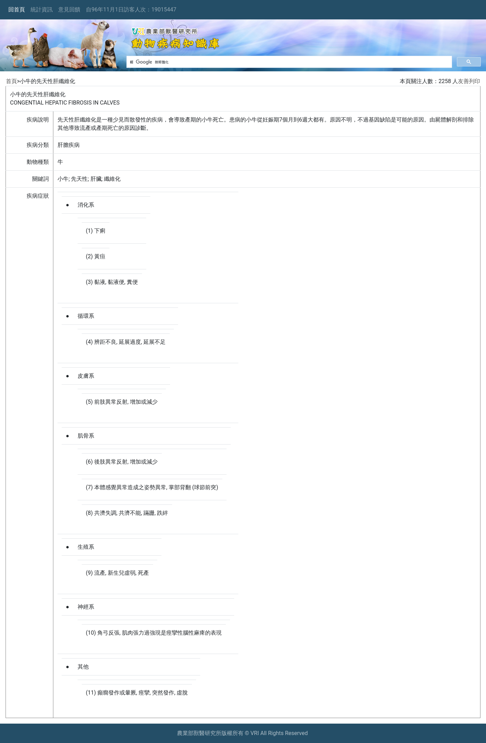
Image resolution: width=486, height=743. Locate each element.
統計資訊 (41, 9)
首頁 (11, 81)
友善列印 (469, 81)
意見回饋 (69, 9)
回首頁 (16, 9)
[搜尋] (288, 62)
